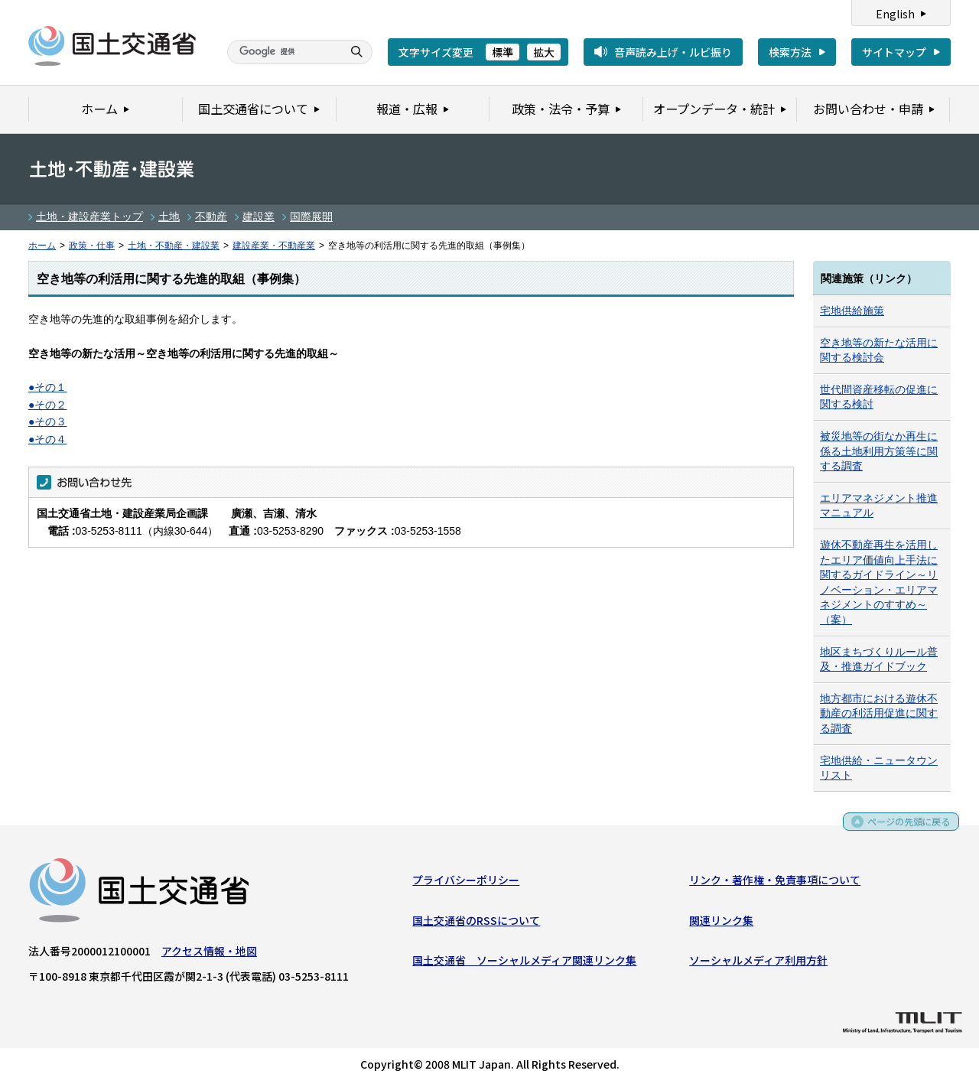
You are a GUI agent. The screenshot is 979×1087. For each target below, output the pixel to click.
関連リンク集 (721, 923)
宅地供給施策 (852, 310)
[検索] (283, 52)
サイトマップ (894, 52)
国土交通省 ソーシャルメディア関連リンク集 (524, 963)
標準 (502, 52)
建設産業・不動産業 (274, 245)
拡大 (544, 52)
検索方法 (790, 52)
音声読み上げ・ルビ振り (673, 52)
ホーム (42, 245)
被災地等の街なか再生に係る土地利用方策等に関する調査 (879, 451)
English (895, 13)
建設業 (258, 216)
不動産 (211, 216)
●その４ (47, 439)
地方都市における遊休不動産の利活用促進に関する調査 (879, 713)
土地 (169, 216)
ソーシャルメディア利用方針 (758, 963)
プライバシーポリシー (465, 883)
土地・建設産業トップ (89, 216)
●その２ (47, 405)
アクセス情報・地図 (209, 954)
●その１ (47, 387)
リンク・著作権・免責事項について (774, 883)
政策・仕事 (92, 245)
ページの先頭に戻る (903, 828)
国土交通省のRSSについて (476, 923)
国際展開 (311, 216)
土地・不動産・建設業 (174, 245)
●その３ (47, 421)
